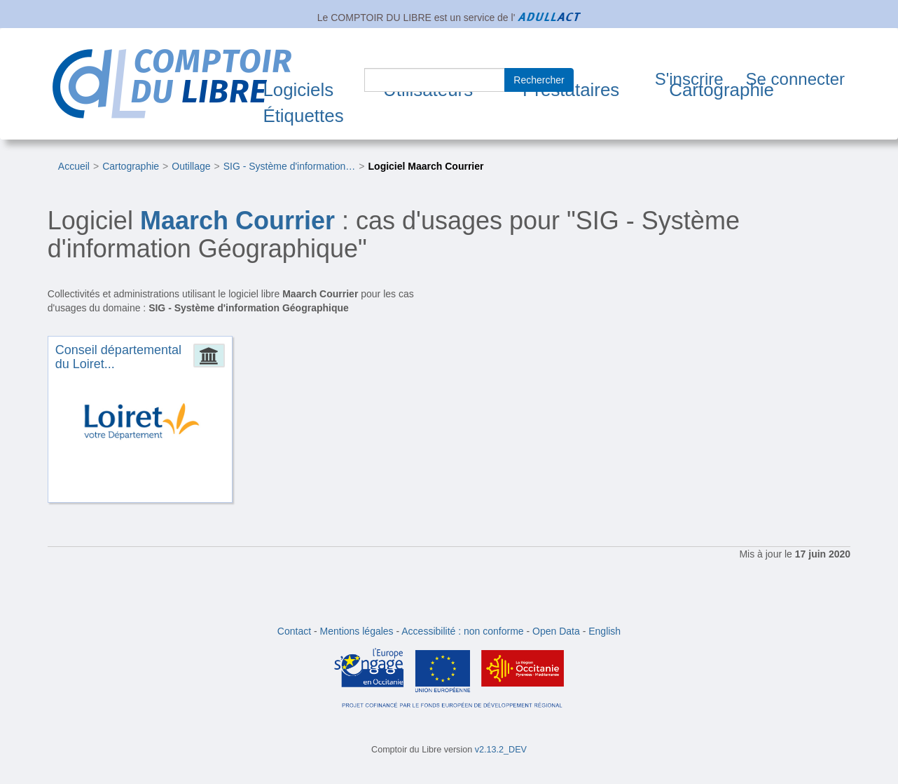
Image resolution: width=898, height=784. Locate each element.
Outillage (191, 166)
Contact (294, 631)
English (604, 631)
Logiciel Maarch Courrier (426, 166)
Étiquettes (303, 116)
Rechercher (538, 80)
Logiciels (298, 90)
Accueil (74, 166)
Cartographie (721, 90)
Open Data (556, 631)
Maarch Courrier (237, 220)
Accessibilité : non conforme (462, 631)
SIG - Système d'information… (289, 166)
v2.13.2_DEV (501, 750)
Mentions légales (357, 631)
